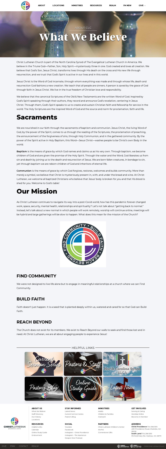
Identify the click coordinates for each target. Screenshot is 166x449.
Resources (96, 5)
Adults (100, 411)
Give (4, 446)
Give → (142, 5)
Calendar (35, 430)
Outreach (102, 417)
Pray (12, 446)
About (41, 5)
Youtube (68, 427)
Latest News (70, 411)
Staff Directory (37, 414)
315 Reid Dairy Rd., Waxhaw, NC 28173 (146, 436)
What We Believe (38, 411)
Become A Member (139, 417)
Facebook (69, 430)
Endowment (37, 435)
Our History (36, 417)
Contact (23, 446)
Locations (58, 5)
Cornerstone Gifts (105, 432)
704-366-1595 (152, 427)
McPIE (101, 430)
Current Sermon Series (74, 414)
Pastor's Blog (70, 417)
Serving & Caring (138, 411)
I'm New (127, 5)
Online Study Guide (39, 432)
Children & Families (105, 414)
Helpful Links (37, 427)
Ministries (77, 5)
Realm (112, 5)
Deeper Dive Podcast (73, 438)
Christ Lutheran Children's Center (111, 427)
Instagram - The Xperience (75, 435)
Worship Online (137, 414)
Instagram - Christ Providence (77, 432)
